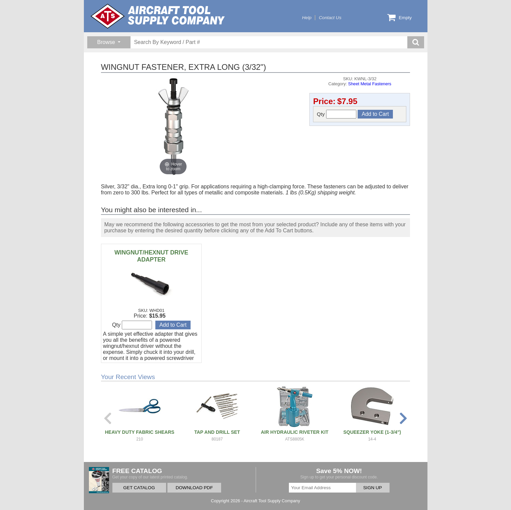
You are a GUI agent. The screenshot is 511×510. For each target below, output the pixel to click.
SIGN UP (372, 487)
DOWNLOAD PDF (194, 487)
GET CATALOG (139, 487)
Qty (336, 114)
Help (306, 17)
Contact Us (330, 17)
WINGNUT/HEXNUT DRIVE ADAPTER (151, 256)
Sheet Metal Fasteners (369, 83)
